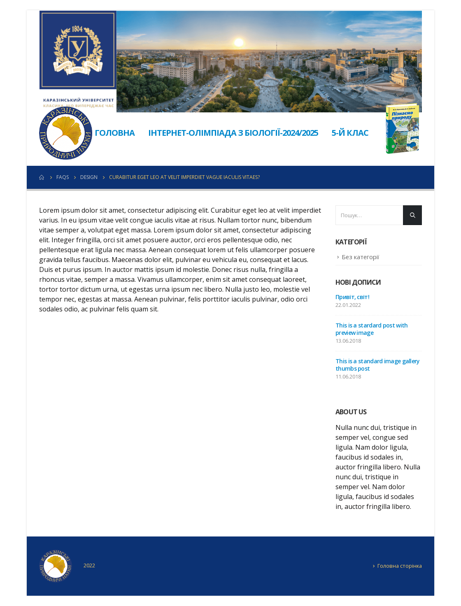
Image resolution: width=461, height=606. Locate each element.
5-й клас (350, 132)
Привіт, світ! (352, 297)
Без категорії (361, 257)
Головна (115, 132)
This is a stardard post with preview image (371, 329)
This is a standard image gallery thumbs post (377, 364)
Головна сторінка (399, 565)
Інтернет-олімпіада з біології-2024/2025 (233, 132)
